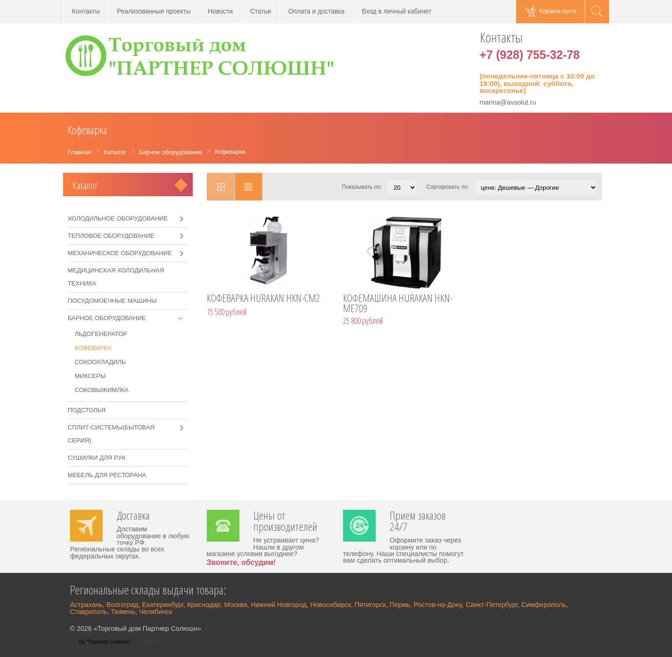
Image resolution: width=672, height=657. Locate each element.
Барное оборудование (107, 317)
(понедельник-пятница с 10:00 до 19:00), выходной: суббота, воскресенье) (537, 83)
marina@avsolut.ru (508, 102)
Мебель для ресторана (107, 474)
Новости (220, 11)
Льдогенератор (101, 333)
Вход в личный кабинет (396, 11)
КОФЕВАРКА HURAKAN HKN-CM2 (263, 299)
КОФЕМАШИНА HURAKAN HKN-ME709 (398, 304)
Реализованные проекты (154, 11)
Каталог (85, 185)
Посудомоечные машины (112, 300)
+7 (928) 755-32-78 (530, 54)
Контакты (86, 11)
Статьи (260, 11)
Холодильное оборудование (118, 218)
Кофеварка (93, 347)
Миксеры (90, 375)
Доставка (133, 516)
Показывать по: (362, 187)
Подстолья (86, 410)
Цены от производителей (285, 522)
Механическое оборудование (120, 253)
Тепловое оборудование (111, 235)
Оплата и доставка (316, 11)
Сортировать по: (447, 187)
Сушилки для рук (97, 457)
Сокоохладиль (100, 361)
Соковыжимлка (102, 389)
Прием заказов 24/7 (418, 522)
